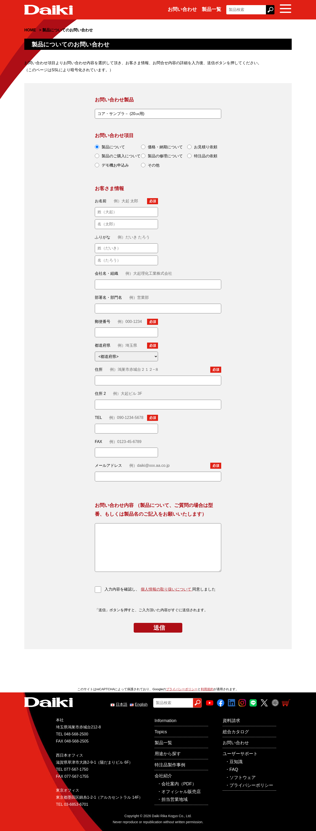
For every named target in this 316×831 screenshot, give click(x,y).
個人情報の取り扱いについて (166, 589)
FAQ (233, 769)
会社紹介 (163, 775)
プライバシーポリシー (182, 689)
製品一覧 (211, 9)
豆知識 (236, 761)
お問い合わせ (182, 9)
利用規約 (207, 689)
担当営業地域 (174, 799)
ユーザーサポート (240, 753)
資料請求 (231, 720)
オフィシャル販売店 (181, 791)
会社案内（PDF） (178, 783)
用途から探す (168, 753)
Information (165, 720)
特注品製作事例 (170, 764)
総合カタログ (236, 731)
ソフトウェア (242, 777)
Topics (161, 731)
